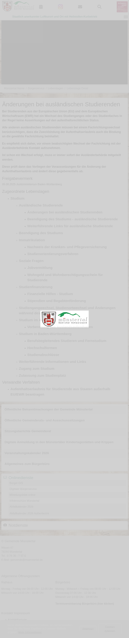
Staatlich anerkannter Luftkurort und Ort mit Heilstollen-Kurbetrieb (54, 16)
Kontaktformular (17, 619)
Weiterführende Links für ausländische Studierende (70, 226)
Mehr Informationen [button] (30, 632)
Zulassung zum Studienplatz (42, 375)
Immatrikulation (32, 240)
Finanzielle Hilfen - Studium (50, 294)
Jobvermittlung (40, 268)
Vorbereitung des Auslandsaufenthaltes (60, 327)
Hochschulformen (42, 348)
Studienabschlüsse (43, 355)
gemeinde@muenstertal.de (26, 559)
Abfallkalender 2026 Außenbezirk (29, 513)
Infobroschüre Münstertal (24, 500)
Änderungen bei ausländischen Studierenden (64, 212)
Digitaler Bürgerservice (23, 489)
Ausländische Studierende (41, 205)
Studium (18, 198)
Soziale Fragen (31, 261)
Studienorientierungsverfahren (52, 254)
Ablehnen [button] (88, 629)
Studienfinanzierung (36, 287)
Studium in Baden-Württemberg (45, 334)
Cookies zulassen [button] (109, 629)
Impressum (14, 623)
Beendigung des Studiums (41, 233)
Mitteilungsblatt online (22, 494)
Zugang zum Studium (36, 368)
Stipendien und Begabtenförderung (56, 301)
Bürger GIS (16, 483)
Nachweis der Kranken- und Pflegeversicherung (67, 247)
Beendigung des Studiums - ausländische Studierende (72, 219)
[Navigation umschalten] (126, 16)
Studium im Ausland (36, 320)
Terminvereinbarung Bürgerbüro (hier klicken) (84, 603)
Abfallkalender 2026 (21, 506)
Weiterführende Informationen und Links (52, 362)
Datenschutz (15, 627)
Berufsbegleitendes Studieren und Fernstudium (66, 341)
